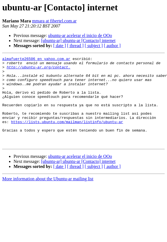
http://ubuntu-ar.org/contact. (38, 69)
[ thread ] (75, 45)
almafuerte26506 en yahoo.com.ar (36, 59)
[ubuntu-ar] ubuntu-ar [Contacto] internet (78, 40)
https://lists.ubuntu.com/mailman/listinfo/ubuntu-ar (67, 135)
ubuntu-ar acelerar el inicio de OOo (80, 35)
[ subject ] (94, 45)
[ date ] (59, 45)
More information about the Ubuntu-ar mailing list (47, 196)
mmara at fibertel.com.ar (54, 21)
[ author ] (112, 45)
